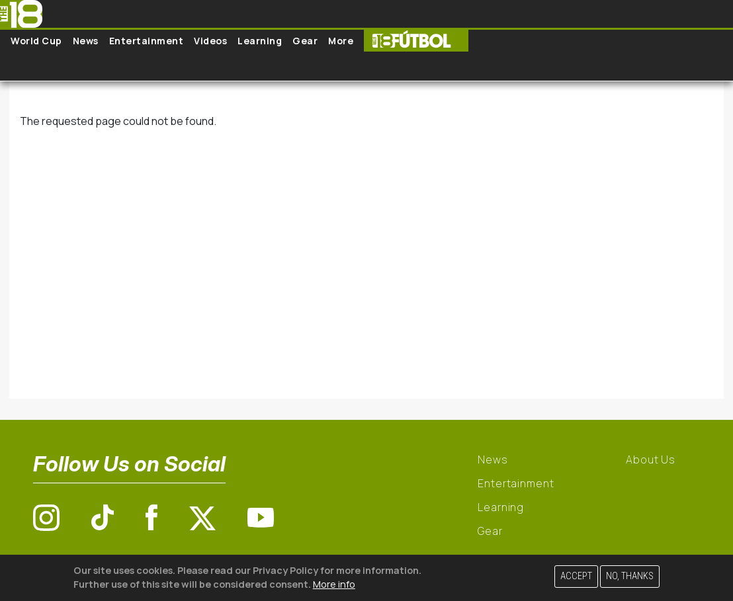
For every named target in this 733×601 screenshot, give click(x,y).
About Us (650, 459)
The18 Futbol (416, 41)
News (86, 40)
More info (334, 584)
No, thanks (630, 576)
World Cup (36, 40)
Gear (305, 40)
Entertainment (146, 40)
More (340, 40)
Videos (210, 40)
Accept (576, 576)
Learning (259, 40)
